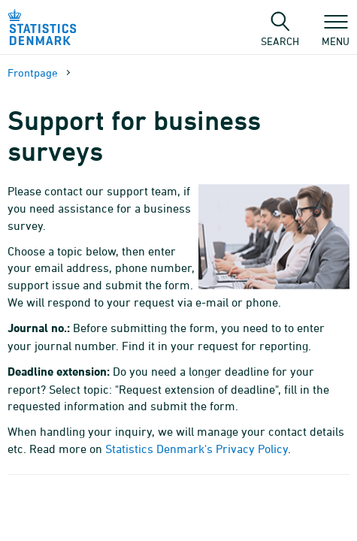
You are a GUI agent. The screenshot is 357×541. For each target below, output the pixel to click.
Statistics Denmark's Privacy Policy (196, 448)
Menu (335, 34)
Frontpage (33, 72)
